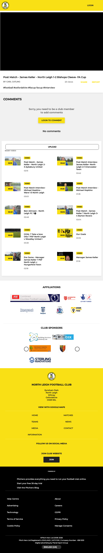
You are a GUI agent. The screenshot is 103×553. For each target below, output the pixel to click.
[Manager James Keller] (87, 257)
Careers (58, 505)
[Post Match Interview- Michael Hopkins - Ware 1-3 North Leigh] (35, 190)
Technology (12, 512)
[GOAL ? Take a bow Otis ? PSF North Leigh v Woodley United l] (35, 236)
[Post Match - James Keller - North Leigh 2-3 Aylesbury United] (35, 164)
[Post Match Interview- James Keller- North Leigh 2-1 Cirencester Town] (87, 166)
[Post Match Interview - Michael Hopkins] (87, 189)
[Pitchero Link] (51, 475)
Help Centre (13, 499)
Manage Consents (63, 526)
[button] (82, 82)
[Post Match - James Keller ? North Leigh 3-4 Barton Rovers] (87, 213)
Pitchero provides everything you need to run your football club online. (51, 479)
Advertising (12, 505)
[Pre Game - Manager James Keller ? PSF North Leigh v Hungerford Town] (35, 261)
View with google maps (51, 407)
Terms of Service (15, 519)
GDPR (57, 512)
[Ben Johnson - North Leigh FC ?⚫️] (35, 212)
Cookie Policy (13, 526)
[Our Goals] (87, 234)
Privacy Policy (61, 519)
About (58, 499)
